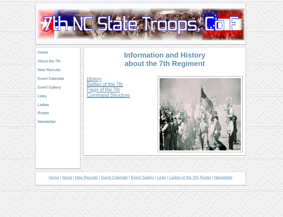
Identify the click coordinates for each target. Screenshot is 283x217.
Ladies (43, 104)
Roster (43, 113)
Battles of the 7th (105, 84)
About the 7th (49, 61)
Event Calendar (51, 78)
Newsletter (47, 121)
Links (42, 96)
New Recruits (49, 70)
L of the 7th (183, 177)
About (67, 177)
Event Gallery (49, 87)
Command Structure (108, 95)
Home (43, 52)
